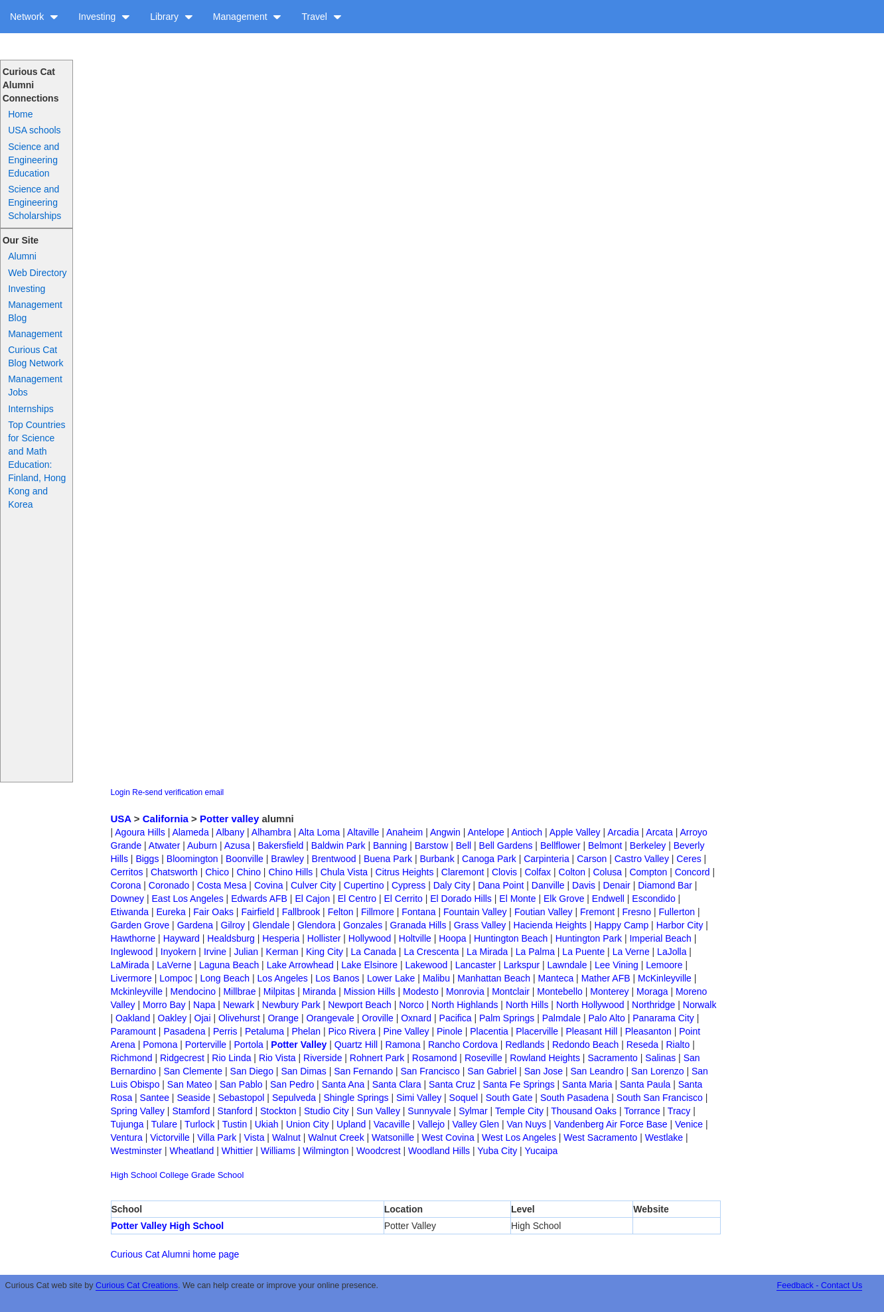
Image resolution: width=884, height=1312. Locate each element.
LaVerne (174, 965)
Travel (321, 16)
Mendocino (193, 991)
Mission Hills (370, 991)
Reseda (642, 1044)
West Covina (448, 1137)
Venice (689, 1124)
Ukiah (267, 1124)
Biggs (147, 858)
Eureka (171, 912)
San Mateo (189, 1084)
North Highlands (464, 1004)
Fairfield (257, 912)
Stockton (278, 1111)
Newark (238, 1004)
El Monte (517, 898)
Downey (128, 898)
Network (34, 16)
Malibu (436, 978)
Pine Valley (406, 1031)
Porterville (205, 1044)
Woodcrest (378, 1150)
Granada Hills (418, 925)
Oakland (132, 1018)
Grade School (217, 1175)
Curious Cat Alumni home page (175, 1254)
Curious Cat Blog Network (35, 356)
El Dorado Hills (461, 898)
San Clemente (192, 1071)
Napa (204, 1004)
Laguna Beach (229, 965)
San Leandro (596, 1071)
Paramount (133, 1031)
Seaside (193, 1097)
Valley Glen (476, 1124)
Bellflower (560, 845)
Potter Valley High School (167, 1225)
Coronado (169, 885)
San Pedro (292, 1084)
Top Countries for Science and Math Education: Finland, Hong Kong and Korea (37, 464)
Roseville (483, 1058)
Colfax (537, 872)
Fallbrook (301, 912)
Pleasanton (648, 1031)
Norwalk (700, 1004)
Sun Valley (378, 1111)
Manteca (556, 978)
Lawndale (567, 965)
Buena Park (388, 858)
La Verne (631, 951)
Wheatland (191, 1150)
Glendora (316, 925)
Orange (283, 1018)
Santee (154, 1097)
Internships (30, 408)
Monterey (609, 991)
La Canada (373, 951)
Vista (254, 1137)
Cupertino (364, 885)
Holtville (415, 938)
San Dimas (303, 1071)
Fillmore (377, 912)
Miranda (319, 991)
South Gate (509, 1097)
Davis (583, 885)
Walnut (286, 1137)
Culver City (313, 885)
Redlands (524, 1044)
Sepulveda (294, 1097)
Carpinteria (546, 858)
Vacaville (392, 1124)
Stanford (235, 1111)
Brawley (287, 858)
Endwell (608, 898)
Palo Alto (607, 1018)
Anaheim (404, 832)
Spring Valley (138, 1111)
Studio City (326, 1111)
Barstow (432, 845)
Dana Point (501, 885)
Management (247, 16)
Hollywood (370, 938)
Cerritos (127, 872)
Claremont (462, 872)
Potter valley (229, 818)
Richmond (132, 1058)
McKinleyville (665, 978)
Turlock (199, 1124)
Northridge (653, 1004)
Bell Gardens (506, 845)
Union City (307, 1124)
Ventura (127, 1137)
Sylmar (473, 1111)
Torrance (642, 1111)
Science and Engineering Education (33, 160)
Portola (248, 1044)
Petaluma (264, 1031)
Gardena (195, 925)
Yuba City (497, 1150)
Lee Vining (616, 965)
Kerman (282, 951)
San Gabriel (491, 1071)
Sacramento (612, 1058)
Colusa (607, 872)
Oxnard (416, 1018)
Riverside (322, 1058)
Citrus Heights (405, 872)
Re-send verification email (178, 792)
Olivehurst (239, 1018)
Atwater (164, 845)
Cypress (408, 885)
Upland (351, 1124)
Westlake (664, 1137)
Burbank (437, 858)
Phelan (306, 1031)
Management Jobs (35, 386)
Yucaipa (540, 1150)
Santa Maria (587, 1084)
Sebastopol (241, 1097)
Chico (217, 872)
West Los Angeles (519, 1137)
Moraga (652, 991)
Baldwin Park (338, 845)
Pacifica (455, 1018)
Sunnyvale (429, 1111)
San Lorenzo (657, 1071)
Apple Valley (575, 832)
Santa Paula (645, 1084)
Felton (341, 912)
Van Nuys (527, 1124)
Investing (104, 16)
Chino (248, 872)
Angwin (445, 832)
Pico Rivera (352, 1031)
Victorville (170, 1137)
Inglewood (132, 951)
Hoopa (452, 938)
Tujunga (127, 1124)
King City (324, 951)
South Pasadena (574, 1097)
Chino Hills (290, 872)
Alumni (22, 256)
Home (20, 114)
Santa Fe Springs (519, 1084)
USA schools (34, 130)
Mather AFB (605, 978)
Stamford (191, 1111)
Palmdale (561, 1018)
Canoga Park (489, 858)
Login (120, 792)
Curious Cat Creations (137, 1285)
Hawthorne (133, 938)
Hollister (324, 938)
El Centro (357, 898)
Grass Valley (480, 925)
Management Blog (35, 311)
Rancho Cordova (463, 1044)
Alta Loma (319, 832)
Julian (246, 951)
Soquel (464, 1097)
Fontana (418, 912)
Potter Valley (299, 1044)
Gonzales (362, 925)
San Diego (251, 1071)
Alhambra (271, 832)
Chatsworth (174, 872)
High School (134, 1175)
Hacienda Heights (550, 925)
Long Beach (225, 978)
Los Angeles (283, 978)
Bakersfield (280, 845)
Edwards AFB (259, 898)
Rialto (678, 1044)
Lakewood (426, 965)
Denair (616, 885)
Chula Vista (344, 872)
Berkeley (648, 845)
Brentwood (334, 858)
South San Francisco (660, 1097)
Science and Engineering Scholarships (34, 202)
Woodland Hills (439, 1150)
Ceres (688, 858)
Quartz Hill (356, 1044)
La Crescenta (431, 951)
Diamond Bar (665, 885)
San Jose (543, 1071)
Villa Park (216, 1137)
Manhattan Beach (493, 978)
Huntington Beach (511, 938)
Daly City (452, 885)
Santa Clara (396, 1084)
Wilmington (325, 1150)
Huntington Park (588, 938)
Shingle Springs (356, 1097)
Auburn (202, 845)
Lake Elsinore (369, 965)
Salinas (660, 1058)
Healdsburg (231, 938)
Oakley (172, 1018)
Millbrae (239, 991)
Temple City (519, 1111)
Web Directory (37, 272)
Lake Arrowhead (300, 965)
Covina (268, 885)
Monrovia (465, 991)
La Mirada (487, 951)
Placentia (489, 1031)
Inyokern (178, 951)
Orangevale (330, 1018)
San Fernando (363, 1071)
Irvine (215, 951)
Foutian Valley (543, 912)
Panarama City (663, 1018)
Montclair (511, 991)
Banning (390, 845)
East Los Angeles (188, 898)
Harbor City (679, 925)
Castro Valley (642, 858)
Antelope (485, 832)
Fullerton (677, 912)
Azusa (237, 845)
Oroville (377, 1018)
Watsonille (393, 1137)
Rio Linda (231, 1058)
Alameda (190, 832)
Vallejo (431, 1124)
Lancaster (475, 965)
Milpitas (279, 991)
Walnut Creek (336, 1137)
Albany (230, 832)
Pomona (160, 1044)
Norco (411, 1004)
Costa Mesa (222, 885)
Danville (548, 885)
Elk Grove (564, 898)
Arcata (659, 832)
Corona (126, 885)
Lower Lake (391, 978)
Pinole (450, 1031)
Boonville (244, 858)
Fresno (637, 912)
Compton (648, 872)
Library (171, 16)
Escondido (653, 898)
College (173, 1175)
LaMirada (130, 965)
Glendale (271, 925)
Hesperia (280, 938)
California (165, 818)
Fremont (597, 912)
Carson (592, 858)
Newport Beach (360, 1004)
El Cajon (312, 898)
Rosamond (434, 1058)
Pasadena (184, 1031)
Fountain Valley (474, 912)
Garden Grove (140, 925)
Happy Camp (622, 925)
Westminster (137, 1150)
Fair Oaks (213, 912)
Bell (463, 845)
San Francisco (429, 1071)
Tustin (235, 1124)
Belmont (605, 845)
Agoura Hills (140, 832)
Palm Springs (506, 1018)
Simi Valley (418, 1097)
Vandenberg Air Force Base (611, 1124)
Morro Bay (164, 1004)
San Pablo (241, 1084)
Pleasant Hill (592, 1031)
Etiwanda (130, 912)
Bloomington (192, 858)
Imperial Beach (660, 938)
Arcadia (622, 832)
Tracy (679, 1111)
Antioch (526, 832)
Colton (572, 872)
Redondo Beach (585, 1044)
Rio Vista (277, 1058)
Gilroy (233, 925)
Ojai (202, 1018)
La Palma (535, 951)
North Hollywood (590, 1004)
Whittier (237, 1150)
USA (121, 818)
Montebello (560, 991)
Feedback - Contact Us (819, 1285)
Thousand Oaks (584, 1111)
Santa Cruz (452, 1084)
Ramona (403, 1044)
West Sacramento (600, 1137)
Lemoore (664, 965)
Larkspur (522, 965)
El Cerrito (403, 898)
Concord (692, 872)
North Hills (527, 1004)
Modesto (421, 991)
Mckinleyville (137, 991)
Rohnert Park (377, 1058)
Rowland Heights (545, 1058)
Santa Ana (343, 1084)
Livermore (131, 978)
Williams (278, 1150)
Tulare (164, 1124)
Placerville (537, 1031)
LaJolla (671, 951)
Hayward (181, 938)
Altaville (363, 832)
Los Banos (337, 978)
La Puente (583, 951)
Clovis (504, 872)
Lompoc (175, 978)
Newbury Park (291, 1004)
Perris (225, 1031)
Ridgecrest (182, 1058)
